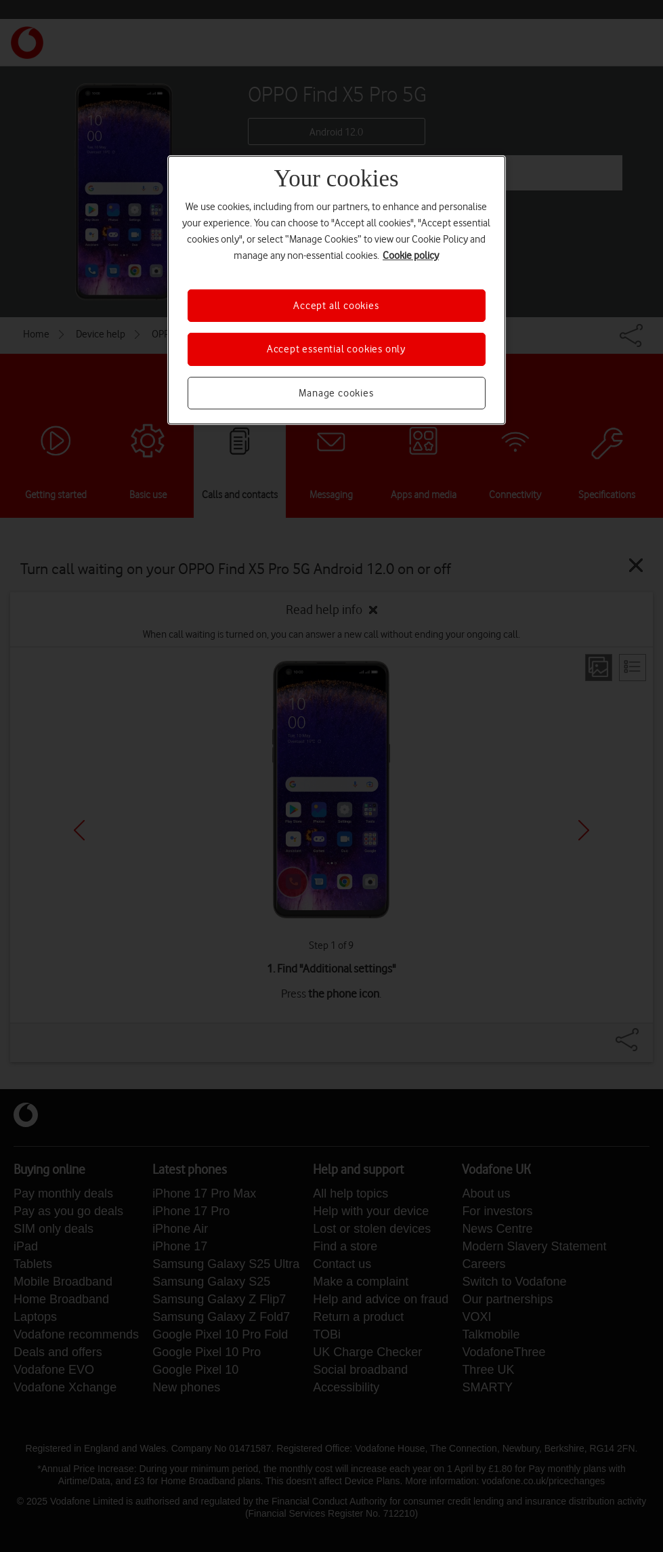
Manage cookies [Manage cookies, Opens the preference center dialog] (336, 393)
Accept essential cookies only (336, 349)
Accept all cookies (336, 306)
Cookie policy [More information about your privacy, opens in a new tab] (411, 255)
